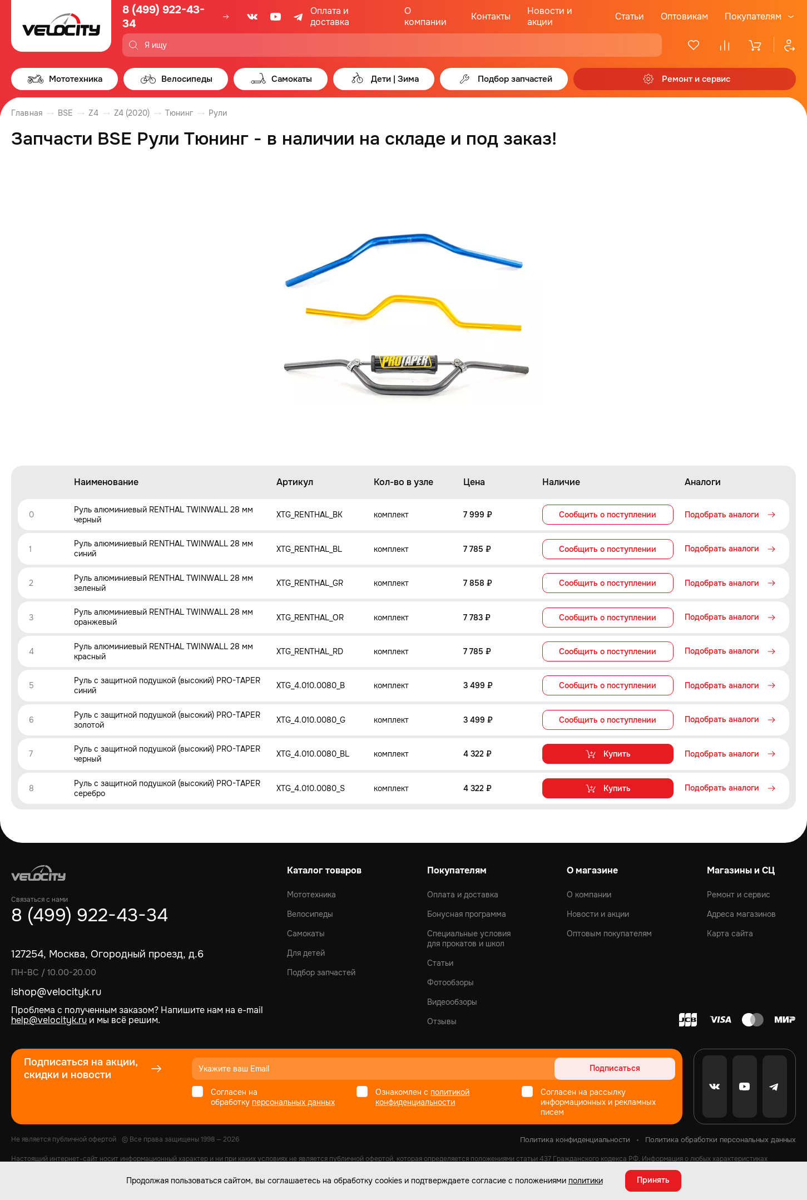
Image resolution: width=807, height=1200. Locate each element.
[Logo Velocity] (61, 28)
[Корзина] (756, 45)
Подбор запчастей (321, 970)
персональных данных (293, 1100)
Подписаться (632, 1066)
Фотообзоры (450, 980)
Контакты (491, 16)
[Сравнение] (725, 45)
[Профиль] (785, 45)
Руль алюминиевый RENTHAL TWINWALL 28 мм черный (163, 515)
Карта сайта (730, 931)
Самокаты (306, 931)
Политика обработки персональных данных (720, 1137)
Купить (608, 752)
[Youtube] (276, 17)
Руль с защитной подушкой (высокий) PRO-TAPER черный (167, 752)
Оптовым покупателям (609, 931)
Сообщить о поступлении (607, 515)
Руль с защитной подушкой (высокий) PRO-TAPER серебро (167, 786)
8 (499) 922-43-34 (163, 17)
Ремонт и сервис (738, 892)
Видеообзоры (452, 1000)
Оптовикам (684, 16)
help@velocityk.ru (49, 1018)
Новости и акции (549, 16)
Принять (653, 1181)
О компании (425, 16)
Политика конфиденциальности (575, 1137)
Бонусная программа (466, 912)
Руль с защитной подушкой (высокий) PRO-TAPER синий (167, 684)
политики (585, 1181)
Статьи (629, 16)
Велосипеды (310, 912)
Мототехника (311, 892)
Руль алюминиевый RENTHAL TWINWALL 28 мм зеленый (163, 582)
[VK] (252, 17)
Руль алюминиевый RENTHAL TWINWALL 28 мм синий (163, 549)
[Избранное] (693, 45)
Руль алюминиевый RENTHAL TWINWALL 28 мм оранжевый (163, 616)
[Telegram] (299, 17)
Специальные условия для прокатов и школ (469, 936)
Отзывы (442, 1019)
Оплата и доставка (329, 16)
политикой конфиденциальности (422, 1095)
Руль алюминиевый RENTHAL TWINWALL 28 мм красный (163, 650)
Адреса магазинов (741, 912)
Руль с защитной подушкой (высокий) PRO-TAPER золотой (167, 718)
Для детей (306, 951)
